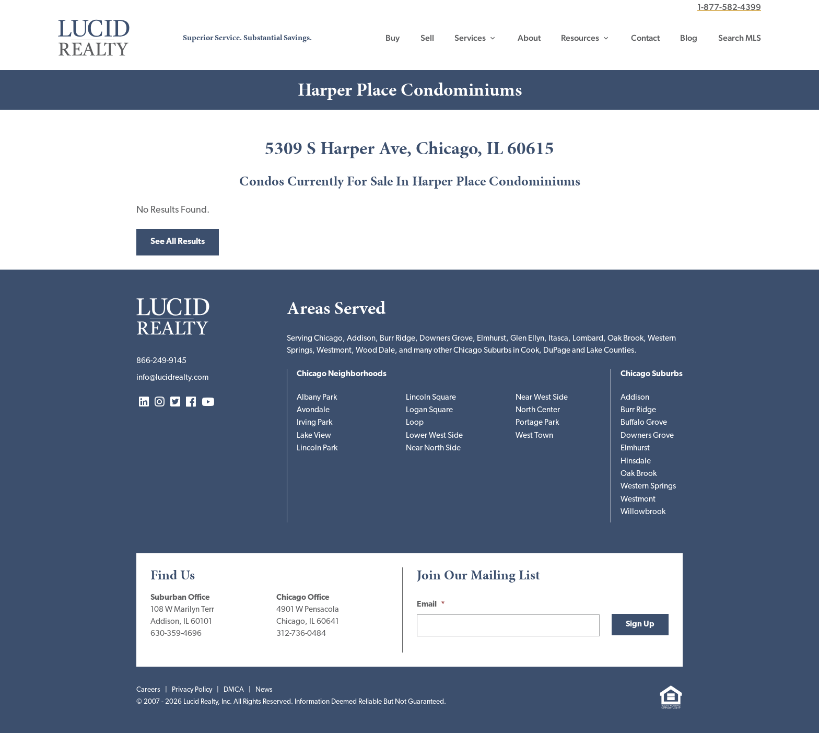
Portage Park (537, 423)
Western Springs (648, 487)
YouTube (208, 403)
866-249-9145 (161, 361)
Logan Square (429, 410)
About (529, 38)
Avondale (313, 410)
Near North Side (433, 448)
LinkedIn (144, 403)
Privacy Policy (192, 690)
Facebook (191, 403)
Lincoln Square (431, 398)
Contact (645, 38)
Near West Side (542, 398)
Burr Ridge (638, 410)
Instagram (160, 403)
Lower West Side (434, 436)
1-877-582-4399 (729, 7)
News (264, 690)
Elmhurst (635, 448)
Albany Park (317, 398)
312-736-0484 (301, 634)
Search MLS (739, 38)
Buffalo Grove (644, 423)
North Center (538, 410)
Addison (635, 398)
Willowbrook (643, 512)
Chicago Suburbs (652, 374)
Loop (415, 423)
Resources (580, 38)
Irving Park (314, 423)
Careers (148, 690)
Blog (688, 38)
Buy (392, 38)
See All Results (177, 242)
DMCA (234, 690)
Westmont (638, 500)
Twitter (175, 403)
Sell (427, 38)
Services (470, 38)
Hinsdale (636, 462)
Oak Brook (639, 474)
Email (431, 605)
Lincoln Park (317, 448)
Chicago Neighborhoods (342, 374)
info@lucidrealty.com (172, 378)
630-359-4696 (176, 634)
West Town (534, 436)
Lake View (314, 436)
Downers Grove (647, 436)
